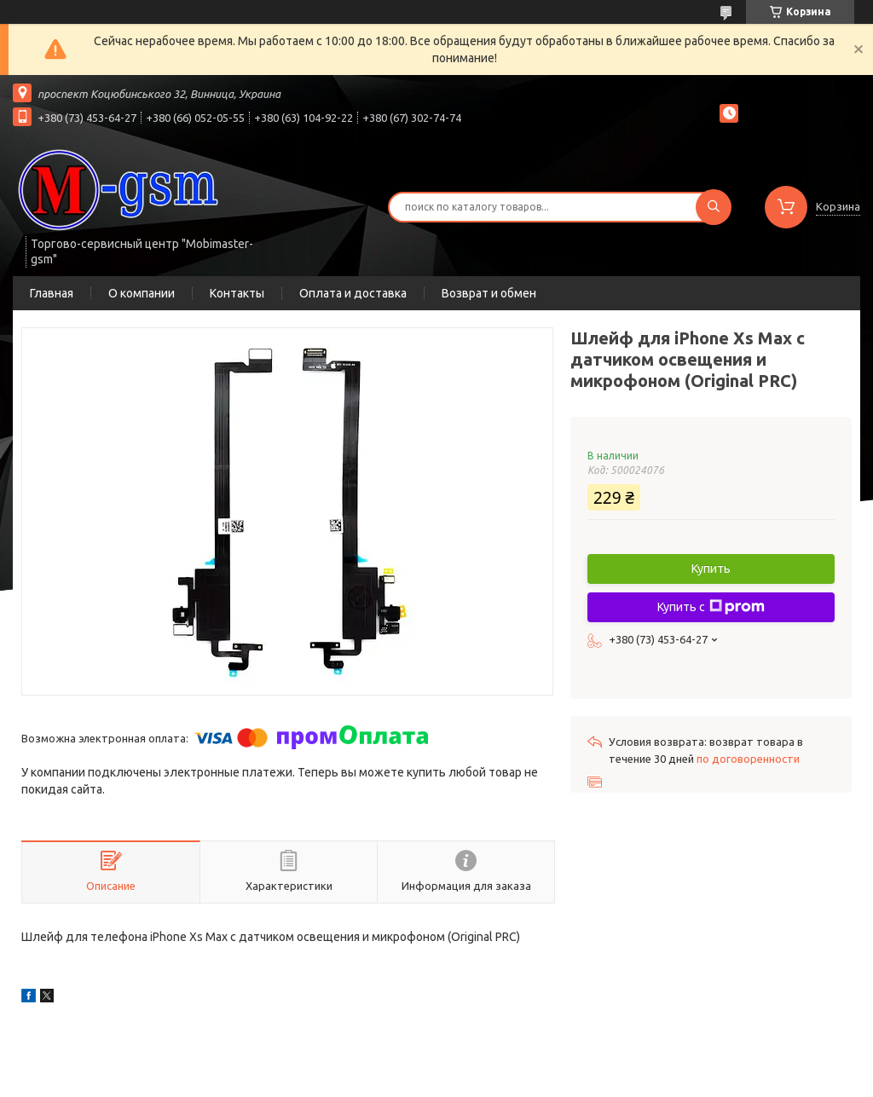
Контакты (237, 293)
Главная (51, 293)
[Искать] (713, 207)
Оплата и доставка (353, 293)
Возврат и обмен (489, 293)
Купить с (711, 607)
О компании (141, 293)
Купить (711, 568)
